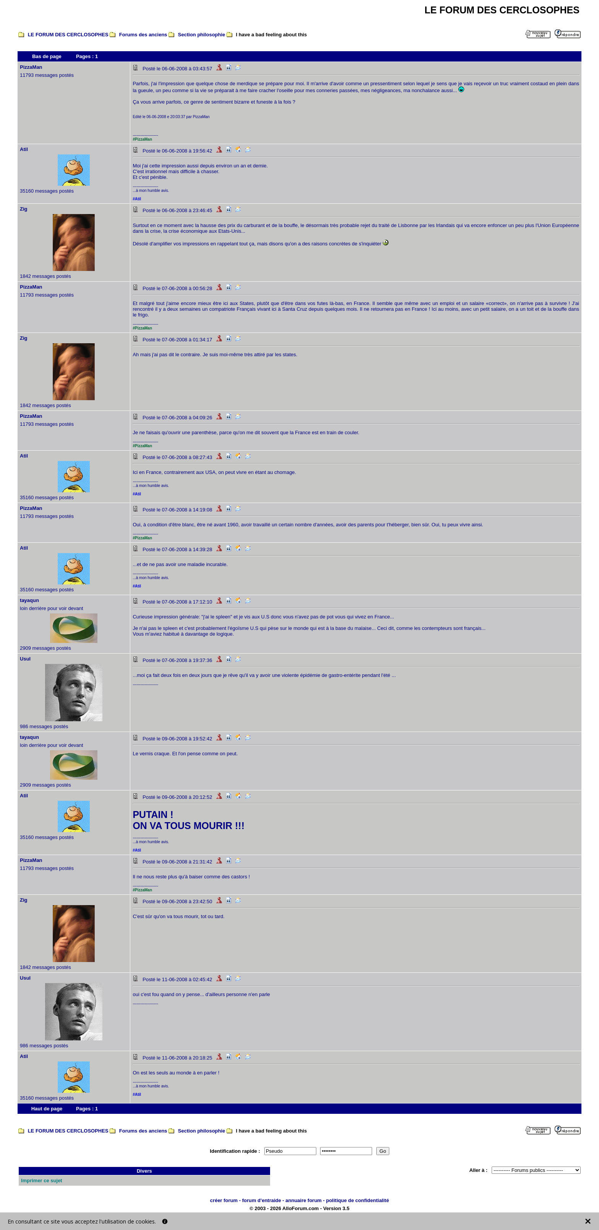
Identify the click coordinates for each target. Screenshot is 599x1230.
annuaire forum (303, 1200)
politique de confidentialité (357, 1200)
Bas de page (47, 56)
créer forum (224, 1200)
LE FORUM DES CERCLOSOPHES (68, 34)
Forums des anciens (143, 34)
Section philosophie (201, 34)
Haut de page (47, 1109)
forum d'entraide (261, 1200)
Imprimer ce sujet (41, 1180)
